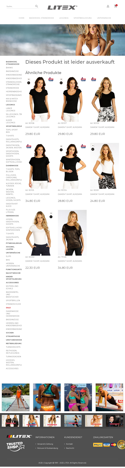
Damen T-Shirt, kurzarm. (37, 127)
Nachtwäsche (13, 273)
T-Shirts (10, 136)
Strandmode (12, 88)
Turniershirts (13, 347)
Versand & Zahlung (44, 444)
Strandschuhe (13, 304)
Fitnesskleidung (14, 243)
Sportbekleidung (83, 18)
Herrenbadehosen (15, 91)
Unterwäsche (104, 18)
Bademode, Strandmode (41, 18)
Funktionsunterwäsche (18, 269)
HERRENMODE (12, 216)
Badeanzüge (12, 71)
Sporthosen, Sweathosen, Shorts (12, 153)
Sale (8, 308)
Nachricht (69, 448)
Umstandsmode (14, 340)
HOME (21, 18)
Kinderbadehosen (15, 78)
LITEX (66, 463)
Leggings (63, 18)
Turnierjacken (13, 357)
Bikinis (9, 68)
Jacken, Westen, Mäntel (10, 191)
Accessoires (12, 283)
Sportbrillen (13, 300)
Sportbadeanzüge (15, 95)
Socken (10, 333)
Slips (8, 256)
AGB (40, 463)
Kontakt (68, 444)
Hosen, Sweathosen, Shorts (12, 221)
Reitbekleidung (14, 343)
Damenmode (12, 166)
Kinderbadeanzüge (16, 75)
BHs (8, 260)
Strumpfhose (13, 336)
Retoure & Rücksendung (46, 448)
